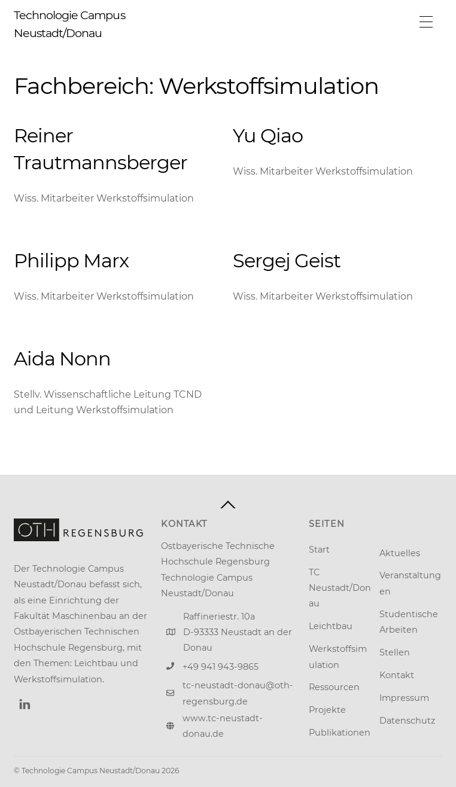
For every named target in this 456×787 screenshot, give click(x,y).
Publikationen (339, 732)
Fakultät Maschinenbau (65, 616)
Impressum (404, 698)
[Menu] (426, 22)
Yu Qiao (268, 135)
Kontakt (396, 675)
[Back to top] (228, 505)
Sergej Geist (287, 260)
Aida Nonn (62, 358)
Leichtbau (330, 626)
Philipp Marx (71, 260)
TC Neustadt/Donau (340, 588)
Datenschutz (407, 720)
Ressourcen (334, 687)
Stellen (394, 652)
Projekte (327, 709)
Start (319, 549)
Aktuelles (399, 553)
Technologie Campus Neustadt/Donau (91, 770)
